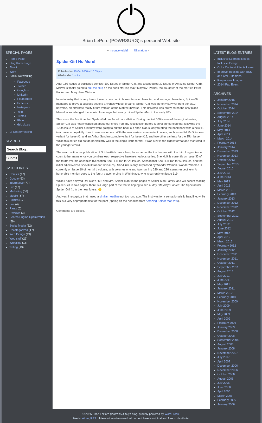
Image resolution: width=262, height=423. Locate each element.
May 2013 (224, 181)
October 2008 (226, 335)
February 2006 (227, 399)
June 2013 (224, 177)
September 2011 (228, 267)
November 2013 (228, 155)
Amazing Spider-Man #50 (162, 200)
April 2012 (224, 237)
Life (12, 187)
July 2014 (224, 121)
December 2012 (228, 202)
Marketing (16, 191)
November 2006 (228, 370)
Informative (17, 182)
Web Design (17, 234)
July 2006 (224, 382)
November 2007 (228, 352)
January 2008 (226, 348)
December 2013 (228, 151)
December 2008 (228, 331)
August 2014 (226, 116)
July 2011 (224, 275)
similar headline (109, 196)
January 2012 (226, 250)
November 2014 (228, 104)
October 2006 (226, 374)
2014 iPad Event (228, 84)
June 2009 (224, 310)
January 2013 (226, 198)
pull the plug (95, 87)
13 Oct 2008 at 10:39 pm (88, 71)
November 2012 (228, 207)
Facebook (23, 81)
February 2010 (227, 297)
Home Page (17, 58)
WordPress (172, 413)
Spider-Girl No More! (76, 61)
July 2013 (224, 172)
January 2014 (226, 147)
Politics (14, 199)
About (13, 67)
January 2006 (226, 404)
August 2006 (226, 378)
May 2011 (224, 284)
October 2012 (226, 211)
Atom (85, 418)
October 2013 (226, 159)
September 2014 (228, 112)
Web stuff (16, 238)
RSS (93, 418)
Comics (76, 75)
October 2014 (226, 108)
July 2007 (224, 357)
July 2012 (224, 224)
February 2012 (227, 245)
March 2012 (225, 241)
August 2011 (226, 271)
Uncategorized (19, 230)
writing (14, 247)
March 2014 (225, 138)
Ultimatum (140, 50)
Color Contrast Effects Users (236, 67)
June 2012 (224, 228)
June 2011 (224, 279)
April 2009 (224, 318)
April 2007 (224, 361)
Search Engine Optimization (27, 217)
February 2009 (227, 322)
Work (13, 71)
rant (12, 204)
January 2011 (226, 288)
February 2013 (227, 194)
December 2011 (228, 254)
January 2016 (226, 99)
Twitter (21, 86)
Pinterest (23, 103)
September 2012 (228, 215)
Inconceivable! (119, 50)
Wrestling (16, 242)
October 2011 (226, 262)
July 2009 (224, 305)
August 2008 (226, 344)
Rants (13, 208)
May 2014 (224, 129)
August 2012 (226, 219)
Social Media (18, 225)
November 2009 (228, 301)
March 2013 (225, 189)
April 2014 (224, 134)
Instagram (23, 107)
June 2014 (224, 125)
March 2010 (225, 292)
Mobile (14, 195)
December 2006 (228, 365)
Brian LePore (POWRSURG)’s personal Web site (131, 23)
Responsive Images (230, 80)
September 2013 (228, 164)
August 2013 (226, 168)
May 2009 (224, 314)
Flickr (20, 120)
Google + (23, 90)
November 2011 (228, 258)
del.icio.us (23, 124)
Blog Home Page (20, 63)
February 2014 (227, 142)
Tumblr (21, 115)
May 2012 (224, 232)
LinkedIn (22, 94)
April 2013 (224, 185)
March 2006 (225, 395)
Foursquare (24, 98)
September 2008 (228, 339)
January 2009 (226, 327)
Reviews (15, 212)
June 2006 (224, 387)
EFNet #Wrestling (21, 131)
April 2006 (224, 391)
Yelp (20, 111)
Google (14, 178)
